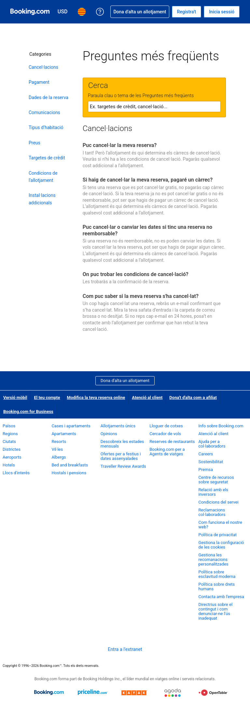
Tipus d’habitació (46, 127)
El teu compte (47, 397)
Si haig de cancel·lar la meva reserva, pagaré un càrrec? (148, 180)
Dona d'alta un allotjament (125, 380)
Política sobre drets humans (217, 586)
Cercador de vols (165, 433)
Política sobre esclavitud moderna (217, 574)
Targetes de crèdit (47, 157)
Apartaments (63, 433)
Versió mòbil (15, 397)
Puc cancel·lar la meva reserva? (120, 145)
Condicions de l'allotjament (43, 176)
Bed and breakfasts (69, 465)
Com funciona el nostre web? (220, 524)
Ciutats (9, 441)
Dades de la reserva (48, 97)
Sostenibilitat (211, 461)
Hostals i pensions (68, 472)
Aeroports (12, 457)
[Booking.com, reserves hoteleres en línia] (29, 11)
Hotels (9, 465)
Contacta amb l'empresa (221, 596)
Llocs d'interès (16, 472)
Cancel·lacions (43, 67)
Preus (34, 142)
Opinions (109, 433)
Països (9, 425)
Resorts (58, 441)
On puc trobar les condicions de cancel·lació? (135, 274)
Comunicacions (44, 112)
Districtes (12, 449)
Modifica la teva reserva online (96, 397)
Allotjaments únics (118, 425)
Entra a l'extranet (125, 649)
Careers (206, 453)
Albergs (58, 457)
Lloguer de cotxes (166, 425)
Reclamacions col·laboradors (212, 512)
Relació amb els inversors (214, 492)
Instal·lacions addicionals (42, 199)
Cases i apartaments (70, 425)
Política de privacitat (218, 534)
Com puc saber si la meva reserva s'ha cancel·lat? (141, 296)
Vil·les (57, 449)
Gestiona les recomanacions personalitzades (214, 559)
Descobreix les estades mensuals (122, 444)
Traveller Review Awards (123, 466)
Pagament (39, 82)
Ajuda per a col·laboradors (212, 444)
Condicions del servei (219, 502)
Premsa (206, 469)
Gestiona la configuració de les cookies (221, 545)
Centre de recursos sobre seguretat (216, 479)
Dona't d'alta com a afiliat (193, 397)
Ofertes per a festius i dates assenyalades (121, 456)
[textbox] (154, 106)
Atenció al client (147, 397)
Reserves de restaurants (172, 441)
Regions (10, 433)
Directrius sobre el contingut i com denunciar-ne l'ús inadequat (215, 611)
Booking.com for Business (28, 411)
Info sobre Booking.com (221, 425)
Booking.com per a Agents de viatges (167, 451)
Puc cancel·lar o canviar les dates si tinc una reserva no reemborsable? (147, 230)
